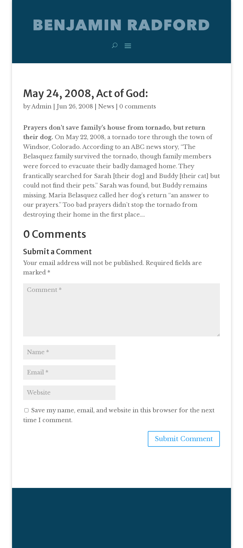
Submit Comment (184, 439)
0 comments (137, 106)
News (106, 106)
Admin (41, 106)
